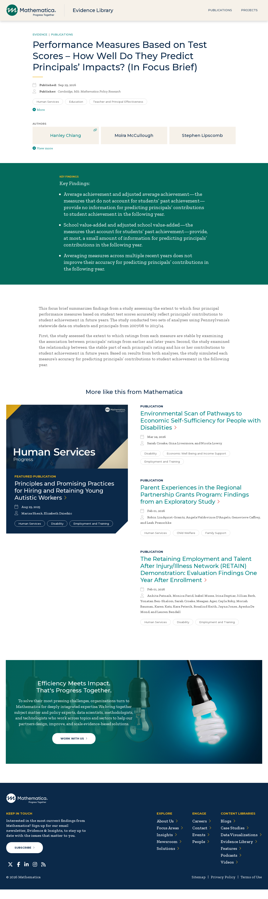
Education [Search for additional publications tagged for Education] (76, 101)
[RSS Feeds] (43, 873)
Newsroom (167, 851)
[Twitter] (10, 873)
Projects (249, 10)
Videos (229, 871)
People (199, 851)
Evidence (40, 34)
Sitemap (198, 886)
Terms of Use (251, 886)
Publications (220, 10)
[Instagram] (35, 873)
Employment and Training (91, 523)
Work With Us (74, 745)
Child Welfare (186, 533)
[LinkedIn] (26, 873)
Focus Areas (168, 837)
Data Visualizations (241, 844)
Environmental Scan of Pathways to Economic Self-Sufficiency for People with (195, 420)
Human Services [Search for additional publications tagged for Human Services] (47, 101)
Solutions (166, 858)
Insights (165, 844)
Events (200, 844)
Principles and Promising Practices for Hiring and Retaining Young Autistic (66, 490)
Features (230, 858)
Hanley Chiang (65, 135)
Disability (57, 523)
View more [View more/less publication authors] (43, 148)
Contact (201, 837)
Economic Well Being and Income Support (196, 453)
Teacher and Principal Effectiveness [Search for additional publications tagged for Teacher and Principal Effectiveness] (118, 101)
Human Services (29, 523)
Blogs (227, 830)
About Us (165, 830)
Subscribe (25, 857)
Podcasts (230, 864)
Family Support (215, 533)
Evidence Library (94, 10)
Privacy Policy (222, 886)
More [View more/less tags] (39, 110)
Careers (200, 830)
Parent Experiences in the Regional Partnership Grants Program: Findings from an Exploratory (196, 494)
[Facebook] (18, 873)
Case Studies (234, 837)
